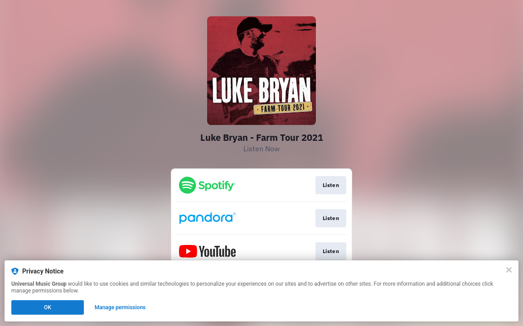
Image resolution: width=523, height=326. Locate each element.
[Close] (509, 270)
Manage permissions (120, 307)
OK (47, 307)
